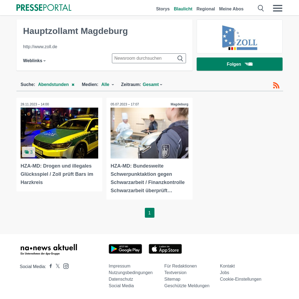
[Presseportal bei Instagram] (64, 265)
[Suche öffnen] (261, 8)
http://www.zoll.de (40, 46)
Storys (163, 9)
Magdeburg (179, 104)
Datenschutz (121, 279)
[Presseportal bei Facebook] (49, 266)
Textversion (175, 272)
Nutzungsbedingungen (131, 272)
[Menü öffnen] (278, 8)
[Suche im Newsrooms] (149, 58)
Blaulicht (183, 9)
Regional (205, 9)
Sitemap (172, 279)
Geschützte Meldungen (187, 285)
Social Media (121, 285)
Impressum (119, 266)
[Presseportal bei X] (56, 266)
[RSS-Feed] (276, 85)
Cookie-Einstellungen (240, 279)
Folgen (239, 64)
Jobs (224, 272)
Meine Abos (231, 9)
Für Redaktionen (180, 266)
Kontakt (227, 266)
